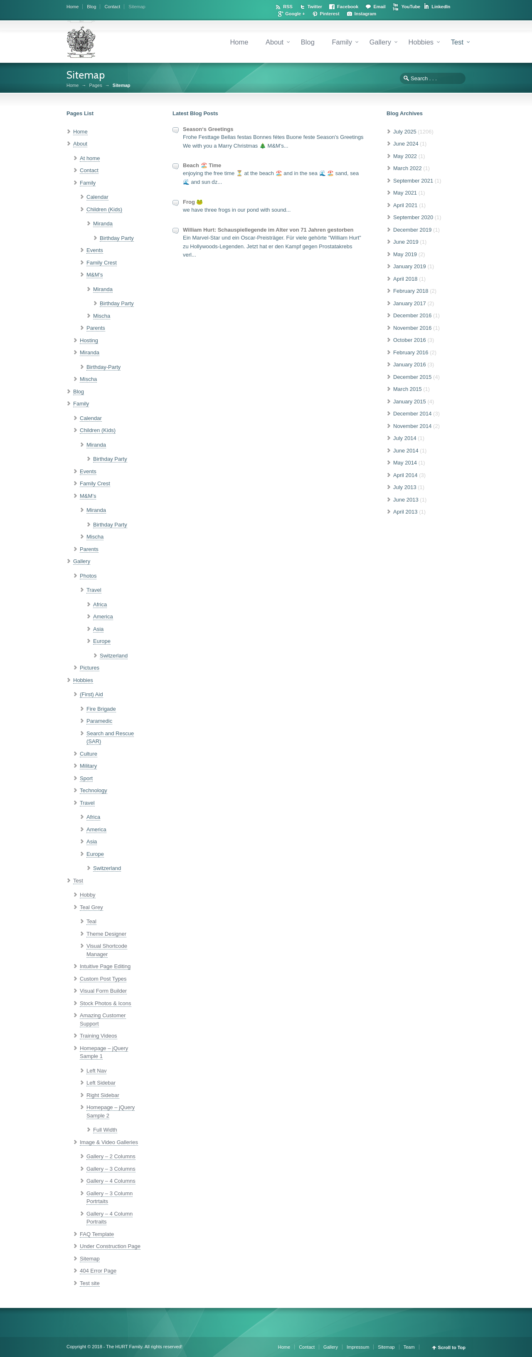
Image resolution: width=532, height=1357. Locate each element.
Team (409, 1347)
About (274, 42)
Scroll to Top (452, 1347)
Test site (90, 1283)
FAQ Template (97, 1234)
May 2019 (405, 254)
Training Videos (98, 1036)
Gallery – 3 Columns (110, 1169)
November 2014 (412, 426)
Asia (98, 629)
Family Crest (101, 263)
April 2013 (405, 512)
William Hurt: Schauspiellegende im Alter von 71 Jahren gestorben (268, 230)
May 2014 (405, 463)
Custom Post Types (103, 979)
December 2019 (412, 230)
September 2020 (413, 217)
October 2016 (409, 340)
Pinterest (330, 13)
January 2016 (409, 364)
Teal (91, 921)
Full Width (105, 1130)
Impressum (358, 1347)
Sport (86, 778)
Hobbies (421, 42)
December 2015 (412, 377)
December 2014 (412, 413)
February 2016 (411, 352)
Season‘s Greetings (208, 129)
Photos (88, 576)
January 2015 (409, 401)
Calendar (97, 197)
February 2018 (411, 291)
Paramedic (99, 721)
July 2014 (404, 438)
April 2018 (405, 279)
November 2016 (412, 328)
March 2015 (407, 389)
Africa (100, 604)
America (103, 616)
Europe (102, 641)
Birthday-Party (103, 367)
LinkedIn (440, 6)
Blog (91, 6)
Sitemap (136, 6)
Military (88, 766)
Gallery (380, 42)
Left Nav (96, 1071)
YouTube (410, 6)
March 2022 (407, 168)
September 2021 (413, 181)
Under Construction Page (110, 1246)
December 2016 (412, 315)
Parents (95, 328)
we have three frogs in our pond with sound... (237, 210)
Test (457, 42)
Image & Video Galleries (109, 1142)
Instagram (366, 13)
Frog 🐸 (193, 202)
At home (90, 158)
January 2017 (409, 303)
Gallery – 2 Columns (110, 1156)
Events (94, 250)
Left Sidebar (101, 1083)
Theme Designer (106, 934)
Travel (93, 590)
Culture (88, 754)
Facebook (347, 6)
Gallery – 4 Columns (110, 1181)
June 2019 (406, 242)
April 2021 (405, 205)
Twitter (315, 6)
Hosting (89, 340)
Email (379, 6)
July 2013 (404, 487)
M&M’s (94, 275)
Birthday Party (117, 238)
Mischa (101, 316)
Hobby (88, 895)
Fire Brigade (101, 709)
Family (342, 42)
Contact (112, 6)
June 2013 (406, 500)
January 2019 (409, 266)
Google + (295, 13)
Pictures (89, 668)
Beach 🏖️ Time (202, 165)
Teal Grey (91, 907)
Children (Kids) (104, 209)
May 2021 (405, 193)
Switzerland (114, 656)
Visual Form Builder (103, 991)
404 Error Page (98, 1271)
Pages (95, 85)
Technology (93, 790)
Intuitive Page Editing (105, 966)
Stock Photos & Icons (105, 1003)
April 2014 (405, 475)
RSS (288, 6)
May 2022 (405, 156)
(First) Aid (91, 694)
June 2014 (406, 450)
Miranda (103, 223)
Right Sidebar (102, 1095)
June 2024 (406, 144)
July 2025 (404, 132)
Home (72, 6)
